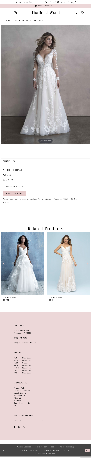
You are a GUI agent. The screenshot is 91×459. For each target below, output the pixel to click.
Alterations (19, 403)
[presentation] (59, 266)
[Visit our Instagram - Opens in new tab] (19, 429)
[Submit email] (45, 423)
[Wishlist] (82, 12)
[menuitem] (8, 12)
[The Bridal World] (45, 12)
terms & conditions (23, 393)
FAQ (15, 408)
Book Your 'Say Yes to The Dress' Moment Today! (45, 2)
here (53, 456)
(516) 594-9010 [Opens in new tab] (69, 201)
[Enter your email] (30, 423)
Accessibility (19, 398)
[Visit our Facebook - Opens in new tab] (14, 429)
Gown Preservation (22, 405)
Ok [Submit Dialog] (87, 453)
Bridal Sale (37, 21)
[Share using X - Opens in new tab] (14, 161)
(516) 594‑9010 (20, 340)
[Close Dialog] (3, 453)
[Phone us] (15, 12)
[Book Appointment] (45, 6)
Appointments (20, 395)
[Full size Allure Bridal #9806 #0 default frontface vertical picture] (45, 84)
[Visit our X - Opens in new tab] (24, 429)
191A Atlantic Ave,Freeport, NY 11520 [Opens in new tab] (23, 334)
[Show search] (75, 12)
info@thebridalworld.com (25, 345)
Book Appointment (16, 196)
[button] (8, 12)
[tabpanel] (45, 84)
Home (8, 21)
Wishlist (17, 400)
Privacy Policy (20, 390)
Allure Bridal (21, 21)
